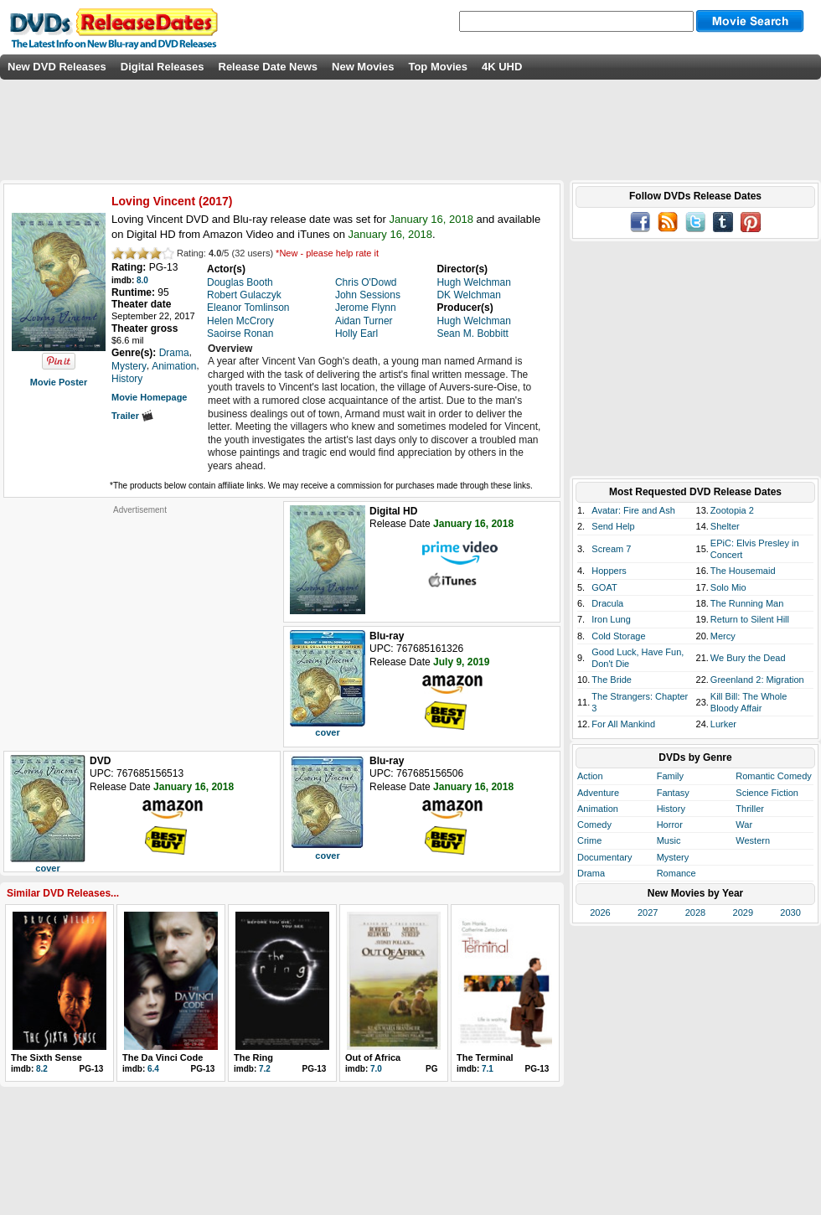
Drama (591, 873)
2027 (648, 912)
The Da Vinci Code (162, 1057)
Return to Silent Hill (749, 619)
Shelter (725, 526)
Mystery (673, 857)
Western (753, 840)
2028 (695, 912)
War (744, 824)
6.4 (153, 1068)
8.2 (42, 1068)
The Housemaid (743, 571)
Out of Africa (372, 1057)
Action (590, 776)
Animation (597, 809)
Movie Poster (58, 382)
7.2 (265, 1068)
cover (327, 732)
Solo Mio (728, 587)
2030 (790, 912)
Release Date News (268, 66)
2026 (600, 912)
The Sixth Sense (46, 1057)
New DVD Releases (57, 66)
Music (669, 840)
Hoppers (609, 571)
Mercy (723, 636)
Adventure (598, 793)
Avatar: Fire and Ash (632, 510)
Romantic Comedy (773, 776)
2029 (743, 912)
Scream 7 (611, 549)
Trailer (132, 416)
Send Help (612, 526)
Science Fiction (767, 793)
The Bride (611, 680)
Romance (676, 873)
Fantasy (673, 793)
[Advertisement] (140, 620)
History (671, 809)
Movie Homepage (149, 397)
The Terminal (485, 1057)
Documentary (604, 857)
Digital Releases (162, 66)
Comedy (594, 824)
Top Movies (437, 66)
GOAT (604, 587)
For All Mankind (623, 724)
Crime (589, 840)
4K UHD (502, 66)
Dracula (607, 603)
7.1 (487, 1068)
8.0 (142, 280)
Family (670, 776)
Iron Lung (610, 619)
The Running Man (746, 603)
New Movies (363, 66)
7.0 (376, 1068)
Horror (670, 824)
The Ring (253, 1057)
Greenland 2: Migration (757, 680)
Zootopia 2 (732, 510)
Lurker (723, 724)
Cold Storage (618, 636)
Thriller (750, 809)
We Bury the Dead (748, 658)
